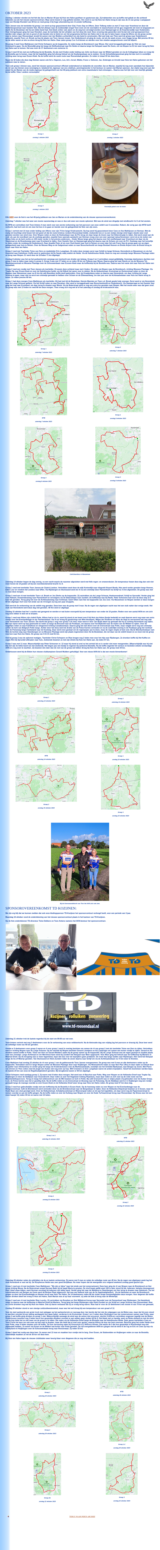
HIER (11, 217)
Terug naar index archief (82, 1517)
